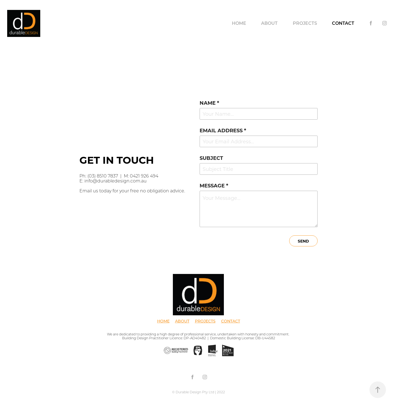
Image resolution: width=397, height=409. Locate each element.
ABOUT (182, 321)
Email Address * (223, 130)
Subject (211, 157)
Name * (209, 102)
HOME (163, 321)
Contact (343, 23)
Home (239, 23)
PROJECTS (205, 321)
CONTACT (230, 321)
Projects (305, 23)
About (269, 23)
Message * (214, 185)
